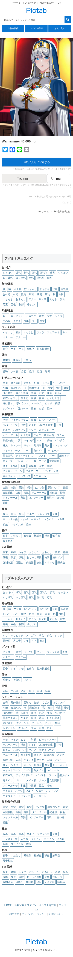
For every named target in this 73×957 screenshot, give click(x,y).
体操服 (32, 466)
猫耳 (5, 514)
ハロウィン (19, 430)
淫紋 (23, 424)
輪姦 (65, 552)
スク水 (60, 435)
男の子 (17, 321)
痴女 (50, 387)
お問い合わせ (56, 914)
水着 (5, 419)
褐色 (62, 492)
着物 (49, 466)
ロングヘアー (36, 497)
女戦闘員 (54, 460)
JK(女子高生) (46, 424)
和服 (23, 466)
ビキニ (6, 430)
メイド (32, 424)
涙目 (39, 371)
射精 (66, 387)
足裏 (5, 304)
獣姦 (47, 535)
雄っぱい (32, 304)
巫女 (41, 466)
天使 (54, 514)
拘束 (5, 552)
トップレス (24, 476)
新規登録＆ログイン (25, 905)
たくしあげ (58, 382)
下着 (59, 424)
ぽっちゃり (30, 289)
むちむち (44, 289)
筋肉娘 (64, 289)
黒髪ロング (54, 487)
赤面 (23, 371)
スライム (49, 519)
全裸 (5, 382)
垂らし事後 (22, 393)
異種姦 (27, 535)
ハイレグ (29, 440)
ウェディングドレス (47, 471)
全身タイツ (9, 476)
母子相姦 (8, 540)
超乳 (26, 272)
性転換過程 (43, 348)
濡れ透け (34, 387)
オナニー (8, 337)
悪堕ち (27, 382)
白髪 (13, 487)
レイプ (22, 552)
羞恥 (5, 371)
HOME (8, 905)
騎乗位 (6, 360)
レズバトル (9, 408)
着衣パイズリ (10, 398)
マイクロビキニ (19, 419)
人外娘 (24, 519)
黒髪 (21, 487)
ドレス (19, 460)
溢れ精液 (8, 393)
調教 (21, 557)
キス (64, 332)
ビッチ (48, 403)
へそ (15, 294)
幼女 (41, 315)
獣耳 (21, 514)
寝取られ (16, 387)
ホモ (21, 348)
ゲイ (13, 348)
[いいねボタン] (24, 178)
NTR (5, 387)
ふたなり (16, 535)
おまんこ (21, 299)
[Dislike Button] (58, 178)
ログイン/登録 (36, 28)
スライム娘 (17, 524)
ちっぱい (63, 272)
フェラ (40, 332)
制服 (33, 419)
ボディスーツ (46, 430)
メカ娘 (60, 519)
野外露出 (16, 382)
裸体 (41, 398)
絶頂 (31, 371)
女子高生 (26, 435)
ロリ (5, 315)
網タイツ (64, 455)
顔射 (18, 332)
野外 (49, 408)
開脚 (49, 393)
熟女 (42, 321)
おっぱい (8, 272)
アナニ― (21, 337)
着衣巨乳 (8, 455)
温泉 (33, 398)
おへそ (6, 294)
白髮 (18, 492)
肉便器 (30, 562)
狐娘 (5, 524)
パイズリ (8, 332)
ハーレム (37, 403)
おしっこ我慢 (34, 557)
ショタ (58, 315)
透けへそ (23, 408)
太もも (53, 299)
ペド (34, 321)
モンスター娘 (10, 519)
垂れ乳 (40, 277)
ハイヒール (52, 450)
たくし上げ (53, 398)
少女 (49, 315)
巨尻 (31, 294)
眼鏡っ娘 (8, 440)
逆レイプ (57, 557)
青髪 (65, 487)
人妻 (18, 440)
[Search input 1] (33, 19)
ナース (42, 460)
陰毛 (23, 294)
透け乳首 (8, 403)
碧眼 (5, 502)
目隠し (19, 562)
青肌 (26, 492)
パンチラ (60, 440)
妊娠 (36, 382)
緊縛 (13, 552)
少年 (26, 321)
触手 (5, 535)
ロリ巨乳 (21, 277)
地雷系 (38, 445)
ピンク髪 (40, 487)
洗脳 (57, 552)
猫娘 (28, 524)
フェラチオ (53, 332)
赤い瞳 (60, 497)
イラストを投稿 (47, 905)
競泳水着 (49, 435)
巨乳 (34, 272)
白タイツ (38, 450)
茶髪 (23, 497)
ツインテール (10, 497)
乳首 (62, 299)
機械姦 (38, 535)
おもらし (47, 552)
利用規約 (14, 914)
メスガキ (31, 315)
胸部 (21, 304)
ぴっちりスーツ (47, 419)
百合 (5, 348)
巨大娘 (42, 299)
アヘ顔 (14, 371)
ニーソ (27, 450)
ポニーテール (39, 492)
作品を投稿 (13, 28)
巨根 (13, 304)
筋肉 (47, 294)
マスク (40, 440)
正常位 (27, 360)
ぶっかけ (29, 332)
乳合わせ (60, 393)
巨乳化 (43, 272)
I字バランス (22, 403)
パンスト (41, 455)
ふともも (8, 299)
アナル (32, 299)
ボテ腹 (17, 289)
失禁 (47, 557)
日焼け (50, 497)
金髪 (5, 487)
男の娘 (6, 321)
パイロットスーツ (13, 471)
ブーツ (52, 455)
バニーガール (10, 435)
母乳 (49, 277)
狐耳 (13, 514)
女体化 (30, 348)
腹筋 (39, 294)
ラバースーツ (10, 424)
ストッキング (59, 445)
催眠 (5, 557)
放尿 (13, 557)
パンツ (32, 430)
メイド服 (31, 460)
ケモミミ (36, 519)
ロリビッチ (17, 315)
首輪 (49, 440)
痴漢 (57, 403)
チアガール (40, 476)
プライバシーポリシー (34, 914)
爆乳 (18, 272)
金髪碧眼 (8, 492)
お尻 (61, 294)
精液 (58, 387)
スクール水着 (10, 466)
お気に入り (59, 28)
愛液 (33, 408)
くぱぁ (45, 382)
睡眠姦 (61, 562)
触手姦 (56, 535)
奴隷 (39, 562)
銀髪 (29, 487)
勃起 (41, 408)
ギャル (27, 445)
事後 (33, 393)
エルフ (30, 514)
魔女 (47, 445)
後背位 (17, 360)
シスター (16, 445)
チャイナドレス (24, 455)
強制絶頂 (8, 562)
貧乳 (52, 272)
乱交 (41, 393)
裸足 (5, 445)
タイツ (37, 435)
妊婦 (54, 289)
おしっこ (34, 552)
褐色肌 (53, 492)
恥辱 (47, 371)
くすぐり (49, 562)
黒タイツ (8, 460)
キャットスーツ (11, 450)
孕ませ (24, 398)
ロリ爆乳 (8, 277)
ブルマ (29, 471)
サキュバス (43, 514)
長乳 (31, 277)
